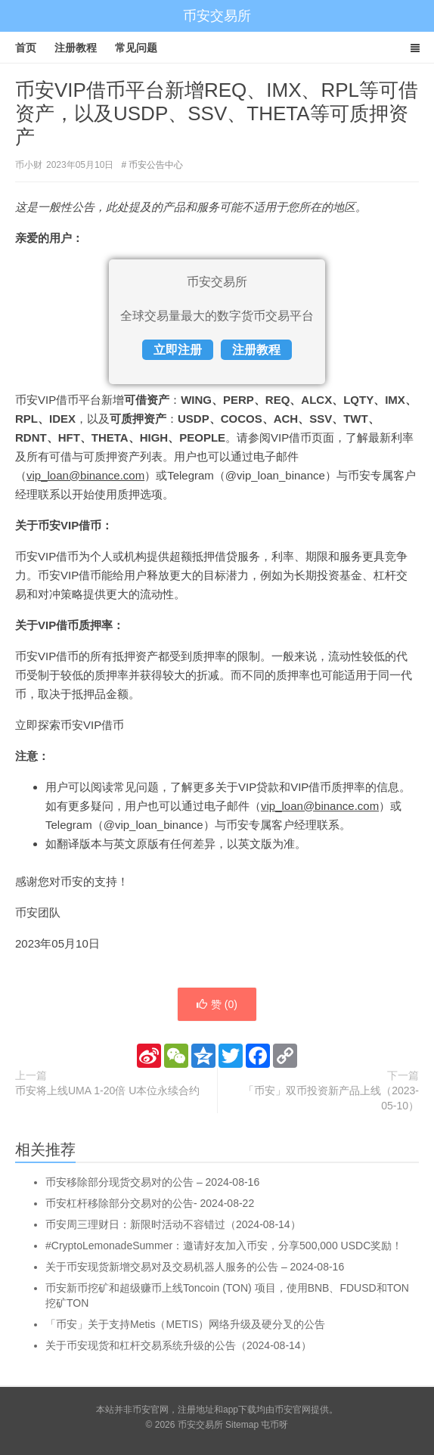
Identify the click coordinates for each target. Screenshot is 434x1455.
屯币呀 (274, 1424)
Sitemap (242, 1424)
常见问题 (136, 48)
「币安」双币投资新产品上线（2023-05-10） (331, 1098)
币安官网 (292, 1409)
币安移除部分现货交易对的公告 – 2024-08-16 (152, 1182)
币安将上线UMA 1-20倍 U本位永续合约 (107, 1090)
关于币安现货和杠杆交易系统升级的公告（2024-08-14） (178, 1345)
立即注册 (177, 349)
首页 (25, 48)
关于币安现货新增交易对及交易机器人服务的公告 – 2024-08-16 (194, 1267)
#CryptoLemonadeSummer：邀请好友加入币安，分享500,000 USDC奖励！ (223, 1245)
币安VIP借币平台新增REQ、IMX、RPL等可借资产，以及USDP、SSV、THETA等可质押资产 (216, 113)
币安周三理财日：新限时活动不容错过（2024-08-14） (173, 1224)
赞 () (217, 1004)
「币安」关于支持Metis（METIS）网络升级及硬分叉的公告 (185, 1324)
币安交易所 (217, 15)
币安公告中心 (156, 165)
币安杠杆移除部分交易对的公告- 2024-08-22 (149, 1203)
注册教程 (75, 48)
